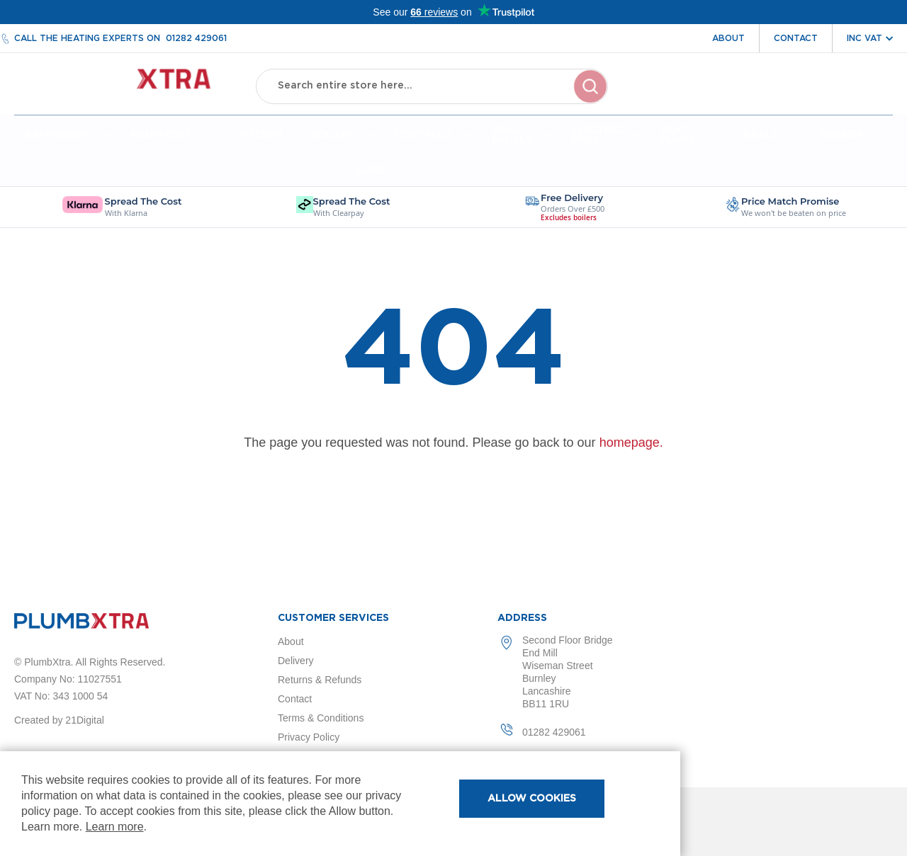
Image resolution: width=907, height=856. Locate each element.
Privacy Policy (308, 737)
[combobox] (431, 85)
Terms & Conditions (321, 718)
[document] (340, 803)
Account (735, 97)
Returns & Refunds (319, 679)
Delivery (296, 660)
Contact (796, 38)
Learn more (115, 827)
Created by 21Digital (59, 720)
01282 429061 (196, 38)
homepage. (631, 445)
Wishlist (800, 97)
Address (522, 618)
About (728, 38)
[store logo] (124, 85)
